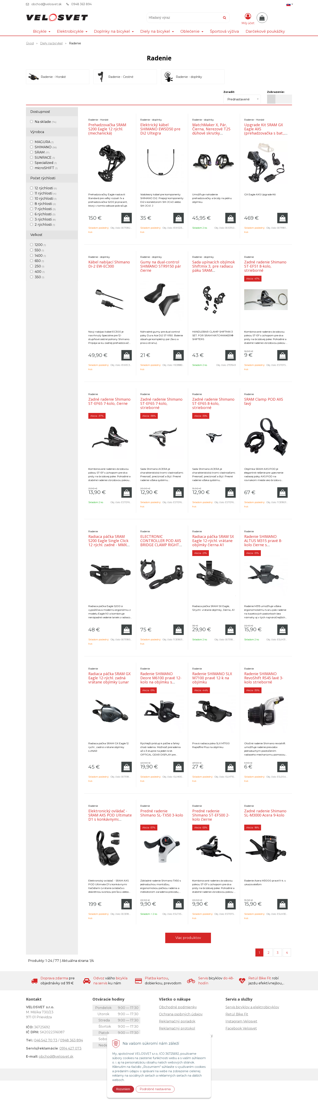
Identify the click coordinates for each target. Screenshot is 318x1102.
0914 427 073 (70, 1048)
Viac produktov (188, 938)
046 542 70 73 (45, 1040)
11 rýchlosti (45, 193)
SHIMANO (46, 147)
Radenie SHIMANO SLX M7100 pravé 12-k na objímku (212, 677)
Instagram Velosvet (241, 1021)
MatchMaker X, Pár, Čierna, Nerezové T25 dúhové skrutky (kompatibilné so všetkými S (211, 133)
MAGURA (44, 142)
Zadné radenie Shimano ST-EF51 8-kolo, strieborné (265, 266)
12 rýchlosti (46, 188)
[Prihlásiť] (248, 18)
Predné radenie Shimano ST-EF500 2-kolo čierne (210, 815)
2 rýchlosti (45, 225)
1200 (40, 245)
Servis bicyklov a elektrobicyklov (252, 1007)
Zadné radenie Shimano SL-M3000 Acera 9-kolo (265, 813)
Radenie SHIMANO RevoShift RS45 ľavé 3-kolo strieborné (263, 677)
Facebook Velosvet (241, 1028)
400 (40, 272)
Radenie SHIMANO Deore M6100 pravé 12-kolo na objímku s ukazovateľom (160, 680)
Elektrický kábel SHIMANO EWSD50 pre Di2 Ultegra (160, 129)
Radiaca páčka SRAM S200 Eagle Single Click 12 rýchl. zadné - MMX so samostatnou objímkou (108, 545)
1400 (40, 256)
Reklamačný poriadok (177, 1021)
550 (39, 250)
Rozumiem (123, 1089)
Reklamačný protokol (177, 1028)
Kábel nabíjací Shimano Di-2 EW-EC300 (109, 264)
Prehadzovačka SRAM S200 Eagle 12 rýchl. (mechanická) (107, 129)
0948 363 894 (81, 4)
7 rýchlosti (45, 209)
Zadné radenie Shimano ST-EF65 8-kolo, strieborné (213, 403)
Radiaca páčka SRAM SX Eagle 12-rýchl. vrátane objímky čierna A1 (213, 540)
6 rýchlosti (45, 214)
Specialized (46, 163)
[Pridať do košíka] (126, 218)
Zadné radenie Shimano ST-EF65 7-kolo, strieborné (161, 403)
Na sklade (45, 122)
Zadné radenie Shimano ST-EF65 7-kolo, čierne (109, 401)
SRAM (42, 152)
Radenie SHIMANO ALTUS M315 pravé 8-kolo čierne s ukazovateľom (263, 542)
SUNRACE (45, 158)
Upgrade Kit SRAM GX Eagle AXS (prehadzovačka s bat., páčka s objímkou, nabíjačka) (264, 133)
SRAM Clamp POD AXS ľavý (263, 401)
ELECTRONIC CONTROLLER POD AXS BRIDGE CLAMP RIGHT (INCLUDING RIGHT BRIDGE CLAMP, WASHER (160, 547)
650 (39, 261)
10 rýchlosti (46, 199)
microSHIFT (46, 168)
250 (39, 266)
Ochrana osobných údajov (181, 1014)
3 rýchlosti (45, 219)
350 (39, 277)
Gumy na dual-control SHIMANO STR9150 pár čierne (160, 266)
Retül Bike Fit (237, 1014)
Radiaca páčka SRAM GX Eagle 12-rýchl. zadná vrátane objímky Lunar (109, 677)
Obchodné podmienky (178, 1007)
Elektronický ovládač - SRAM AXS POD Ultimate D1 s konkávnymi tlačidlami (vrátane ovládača (110, 819)
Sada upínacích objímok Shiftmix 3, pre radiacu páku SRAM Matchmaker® (213, 268)
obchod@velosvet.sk (46, 4)
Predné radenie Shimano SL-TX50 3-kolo (161, 813)
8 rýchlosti (45, 204)
